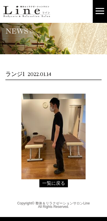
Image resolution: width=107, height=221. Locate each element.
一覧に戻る (53, 183)
